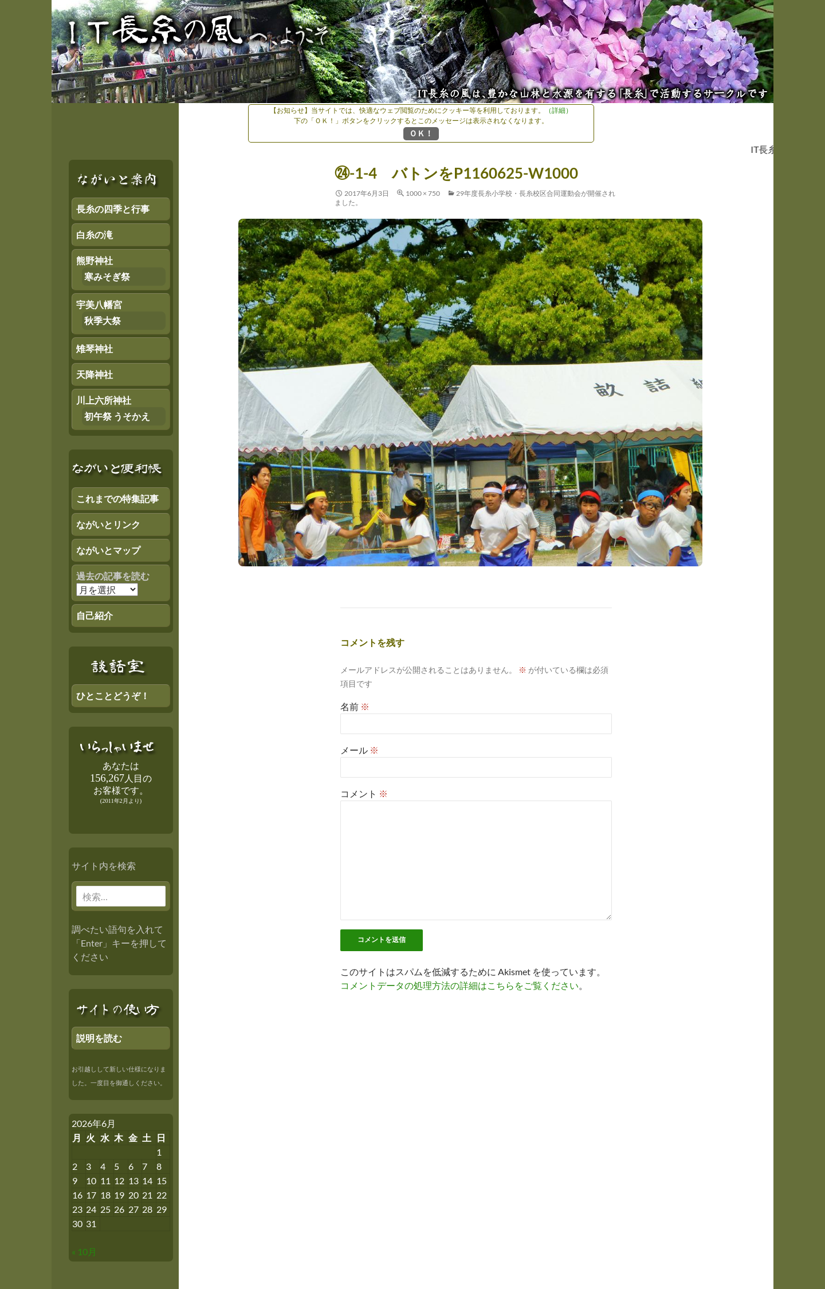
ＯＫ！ (421, 133)
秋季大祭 (102, 320)
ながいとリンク (108, 524)
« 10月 (84, 1251)
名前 (355, 706)
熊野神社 (94, 260)
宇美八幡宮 (99, 304)
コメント (364, 793)
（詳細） (558, 110)
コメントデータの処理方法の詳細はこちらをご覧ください (459, 985)
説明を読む (99, 1037)
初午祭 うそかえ (117, 416)
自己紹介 (94, 615)
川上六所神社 (103, 400)
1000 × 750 (423, 193)
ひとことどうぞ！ (113, 695)
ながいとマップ (108, 550)
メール (359, 749)
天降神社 (94, 374)
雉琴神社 (94, 348)
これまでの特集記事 (117, 498)
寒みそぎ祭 (107, 276)
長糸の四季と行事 (113, 208)
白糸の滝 (94, 234)
